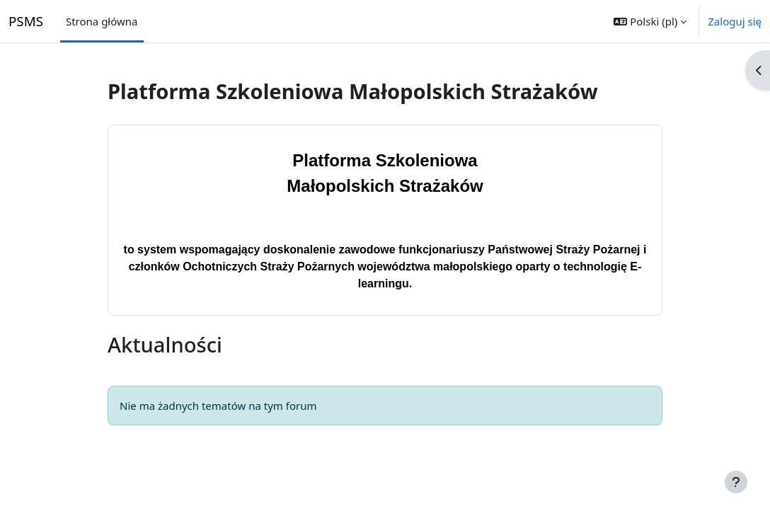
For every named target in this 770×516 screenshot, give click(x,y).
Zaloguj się (735, 21)
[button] (650, 21)
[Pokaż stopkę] (736, 482)
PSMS (25, 21)
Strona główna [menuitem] (102, 21)
